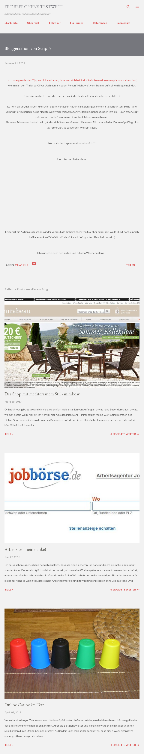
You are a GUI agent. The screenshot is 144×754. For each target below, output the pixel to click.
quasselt (21, 265)
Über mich (33, 22)
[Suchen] (128, 7)
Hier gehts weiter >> (125, 434)
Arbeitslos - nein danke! (25, 549)
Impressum (123, 22)
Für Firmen (76, 22)
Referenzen (100, 22)
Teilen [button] (130, 265)
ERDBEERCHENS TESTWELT (33, 7)
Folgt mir (55, 22)
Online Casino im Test (24, 705)
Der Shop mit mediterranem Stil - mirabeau (42, 394)
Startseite (11, 22)
